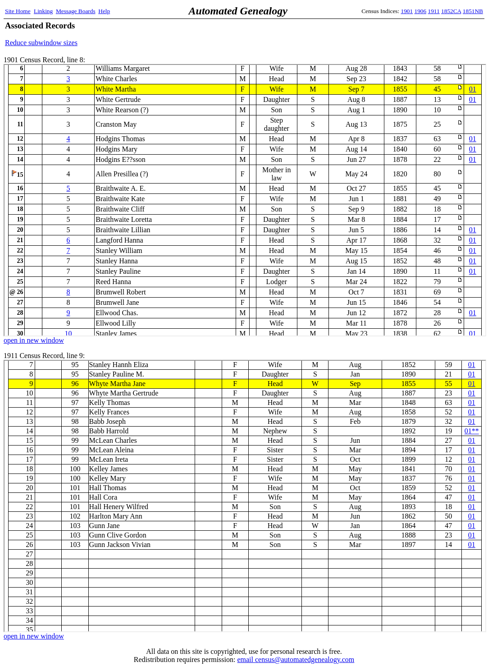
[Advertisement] (377, 33)
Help (104, 11)
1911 (434, 11)
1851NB (473, 11)
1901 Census (245, 200)
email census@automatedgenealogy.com (295, 659)
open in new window (34, 340)
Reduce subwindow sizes (41, 42)
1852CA (451, 11)
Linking (43, 11)
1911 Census (245, 496)
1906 (421, 11)
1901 (407, 11)
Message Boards (76, 11)
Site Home (18, 11)
